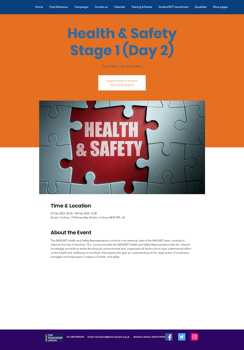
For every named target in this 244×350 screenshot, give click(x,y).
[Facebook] (168, 337)
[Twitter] (181, 337)
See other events (122, 85)
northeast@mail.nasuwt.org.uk (112, 336)
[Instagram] (194, 337)
